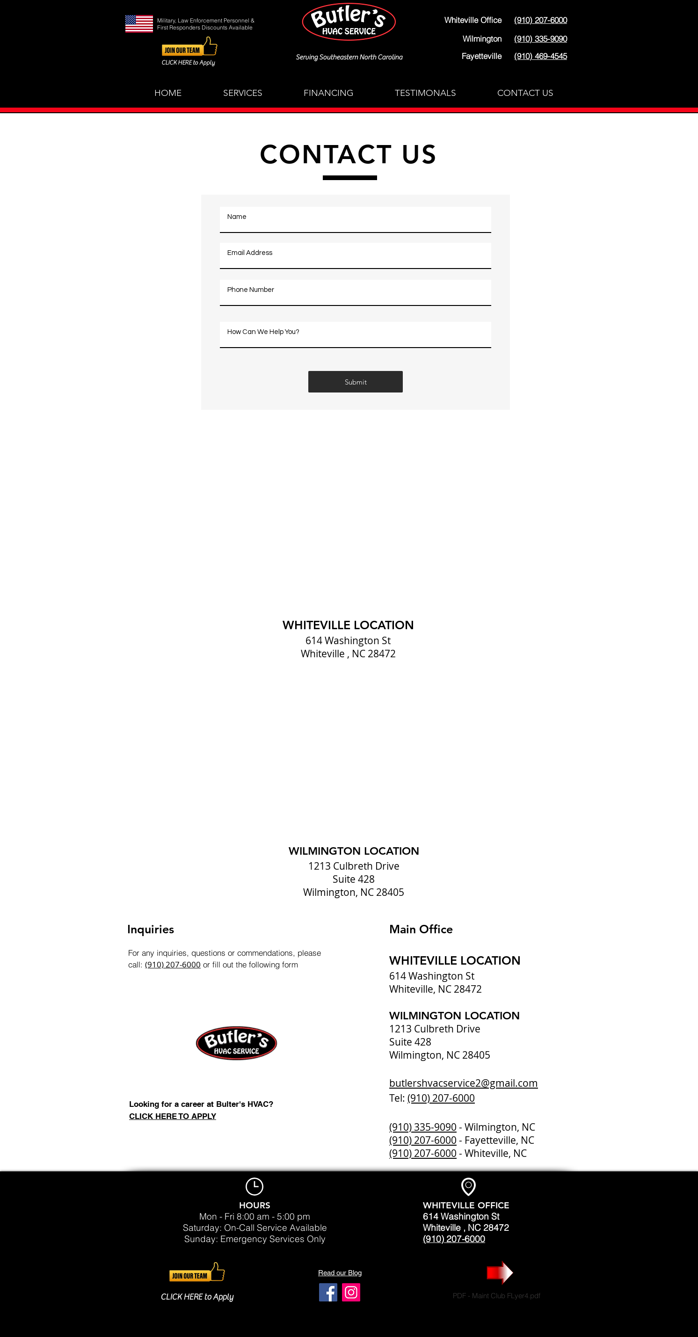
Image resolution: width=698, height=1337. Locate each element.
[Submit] (355, 381)
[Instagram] (351, 1292)
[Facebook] (328, 1292)
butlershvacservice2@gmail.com (463, 1083)
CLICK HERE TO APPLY (172, 1116)
